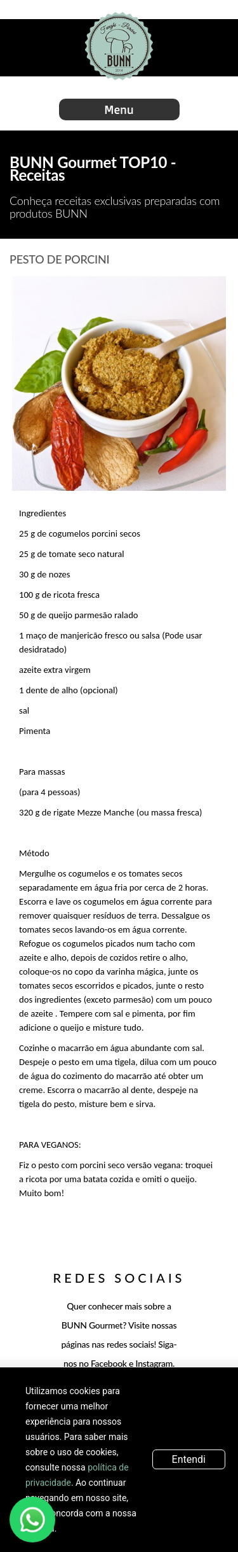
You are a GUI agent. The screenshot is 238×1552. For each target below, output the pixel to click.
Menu (119, 109)
